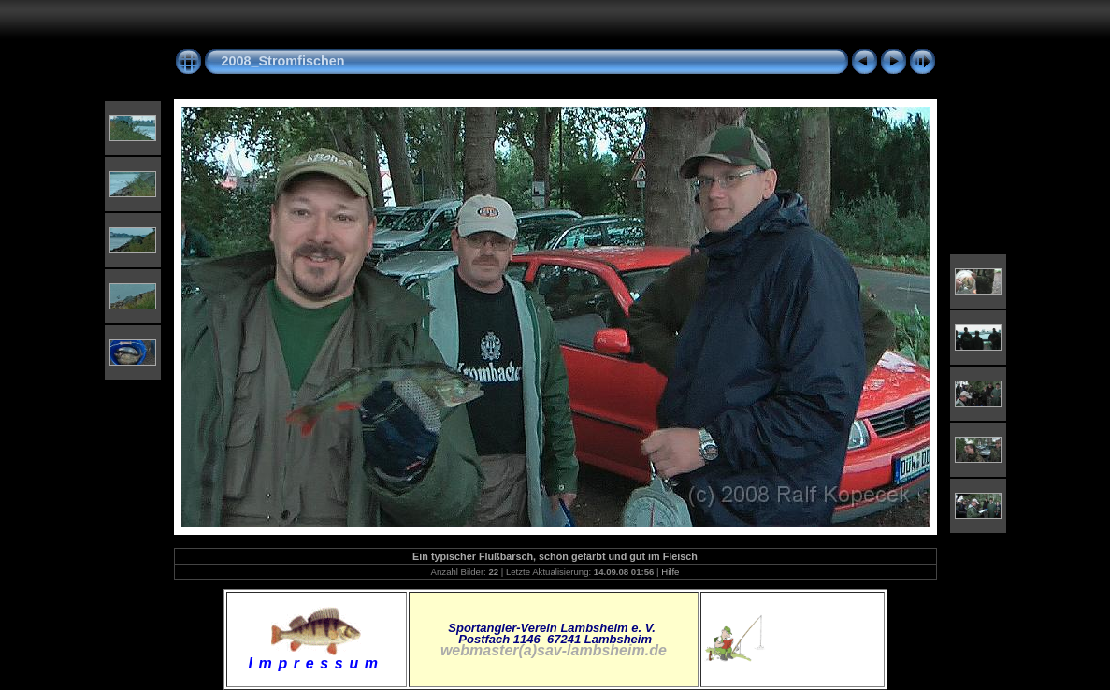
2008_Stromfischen (283, 60)
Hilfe (670, 572)
